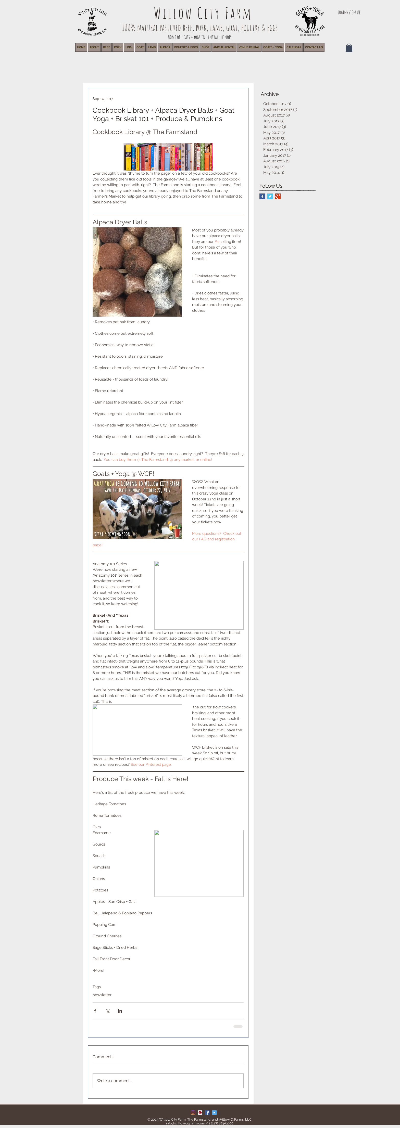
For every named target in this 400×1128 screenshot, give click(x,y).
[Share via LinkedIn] (120, 1010)
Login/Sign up (349, 12)
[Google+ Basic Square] (278, 196)
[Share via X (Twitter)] (107, 1010)
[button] (223, 47)
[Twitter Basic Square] (270, 196)
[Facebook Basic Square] (262, 196)
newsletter (102, 995)
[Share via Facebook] (95, 1010)
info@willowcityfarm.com (185, 1123)
